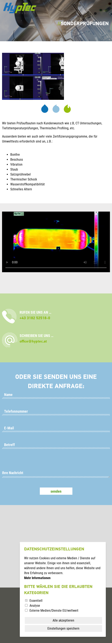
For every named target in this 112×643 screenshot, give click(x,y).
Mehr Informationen (37, 578)
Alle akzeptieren (63, 620)
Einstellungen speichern (63, 628)
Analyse (34, 606)
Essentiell (35, 601)
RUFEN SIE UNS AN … (35, 315)
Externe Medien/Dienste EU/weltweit (53, 610)
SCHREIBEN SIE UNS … (36, 338)
